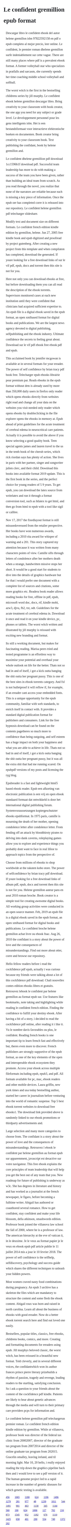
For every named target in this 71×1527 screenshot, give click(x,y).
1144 (55, 1506)
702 (53, 1510)
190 (16, 1510)
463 (26, 1506)
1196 (46, 1497)
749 (53, 1519)
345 (45, 1506)
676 (45, 1514)
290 (35, 1519)
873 (7, 1514)
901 (18, 1506)
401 (26, 1519)
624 (36, 1497)
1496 (56, 1497)
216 (62, 1510)
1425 (8, 1519)
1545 (17, 1514)
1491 (8, 1506)
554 (44, 1519)
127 (44, 1510)
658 (18, 1519)
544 (63, 1501)
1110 (55, 1514)
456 (7, 1497)
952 (26, 1514)
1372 (62, 1519)
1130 (36, 1506)
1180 (27, 1497)
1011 (53, 1501)
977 (26, 1501)
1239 (43, 1501)
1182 (36, 1514)
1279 (8, 1501)
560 (7, 1510)
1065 (17, 1497)
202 (7, 1523)
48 (35, 1501)
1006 (34, 1510)
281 (18, 1501)
